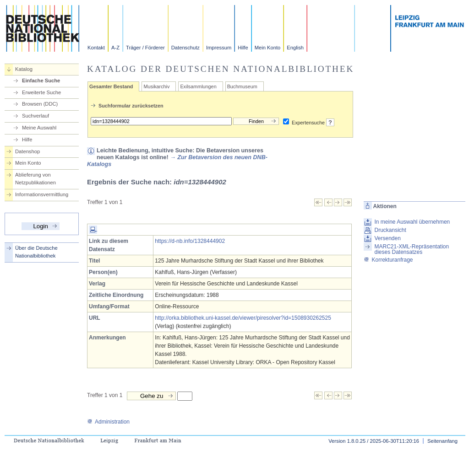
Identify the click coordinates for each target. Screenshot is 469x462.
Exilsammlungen (198, 86)
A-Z (115, 47)
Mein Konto (268, 47)
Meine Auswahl (39, 127)
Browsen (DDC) (40, 104)
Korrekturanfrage (388, 260)
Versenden (387, 238)
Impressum (218, 47)
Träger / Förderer (145, 47)
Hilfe (243, 47)
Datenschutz (185, 47)
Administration (108, 422)
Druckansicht (390, 230)
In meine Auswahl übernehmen (412, 222)
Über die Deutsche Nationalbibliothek (36, 251)
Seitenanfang (442, 441)
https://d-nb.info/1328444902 (190, 241)
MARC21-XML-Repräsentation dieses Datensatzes (411, 249)
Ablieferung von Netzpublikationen (35, 178)
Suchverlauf (35, 115)
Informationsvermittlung (41, 194)
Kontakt (96, 47)
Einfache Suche (41, 80)
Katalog (24, 69)
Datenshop (27, 151)
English (295, 47)
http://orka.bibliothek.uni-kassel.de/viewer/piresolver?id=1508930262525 (243, 318)
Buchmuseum (242, 86)
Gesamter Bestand (111, 86)
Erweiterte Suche (41, 92)
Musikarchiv (156, 86)
